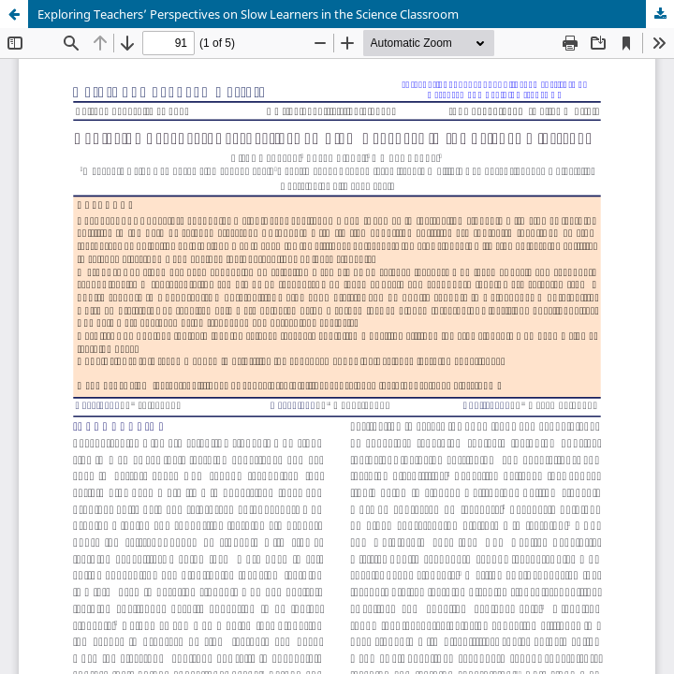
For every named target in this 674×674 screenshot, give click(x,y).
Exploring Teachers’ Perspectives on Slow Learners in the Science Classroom (248, 14)
